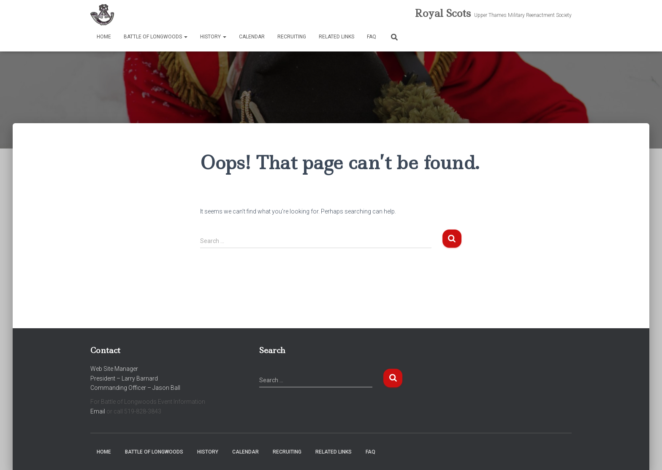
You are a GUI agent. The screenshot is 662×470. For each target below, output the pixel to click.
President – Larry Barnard (124, 378)
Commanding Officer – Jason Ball (135, 387)
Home (104, 37)
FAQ (371, 37)
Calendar (252, 37)
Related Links (336, 37)
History (213, 37)
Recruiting (291, 37)
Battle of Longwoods (155, 37)
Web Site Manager (114, 368)
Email (97, 411)
